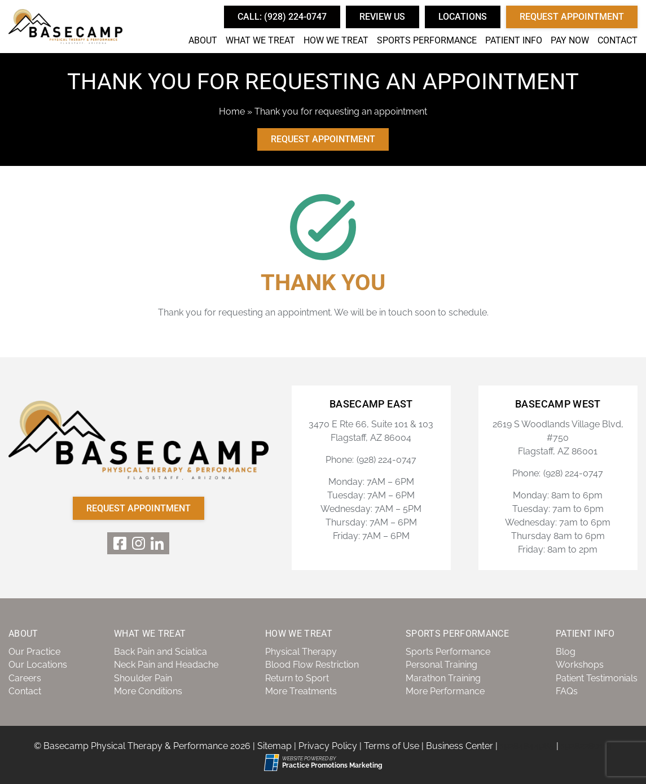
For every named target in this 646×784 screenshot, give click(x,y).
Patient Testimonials (597, 678)
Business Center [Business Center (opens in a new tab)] (459, 746)
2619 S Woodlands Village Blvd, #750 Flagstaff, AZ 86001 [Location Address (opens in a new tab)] (558, 438)
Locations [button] (462, 16)
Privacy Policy (327, 746)
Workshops (580, 664)
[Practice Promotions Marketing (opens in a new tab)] (332, 765)
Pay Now (570, 40)
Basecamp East (371, 404)
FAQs (567, 691)
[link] (119, 543)
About (202, 40)
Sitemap (274, 746)
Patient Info (513, 40)
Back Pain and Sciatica (160, 651)
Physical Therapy (301, 651)
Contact (617, 40)
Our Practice (34, 651)
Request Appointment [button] (572, 16)
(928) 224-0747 (386, 459)
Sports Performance (427, 40)
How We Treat (336, 40)
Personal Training (441, 664)
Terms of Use (391, 746)
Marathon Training (443, 678)
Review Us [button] (382, 16)
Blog (565, 651)
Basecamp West (558, 404)
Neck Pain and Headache (166, 664)
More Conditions (148, 691)
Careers (24, 678)
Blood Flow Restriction (312, 664)
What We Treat (260, 40)
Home (232, 111)
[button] (282, 17)
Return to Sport (297, 678)
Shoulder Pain (143, 678)
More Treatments (301, 691)
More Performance (445, 691)
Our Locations (37, 664)
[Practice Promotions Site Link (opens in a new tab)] (273, 762)
